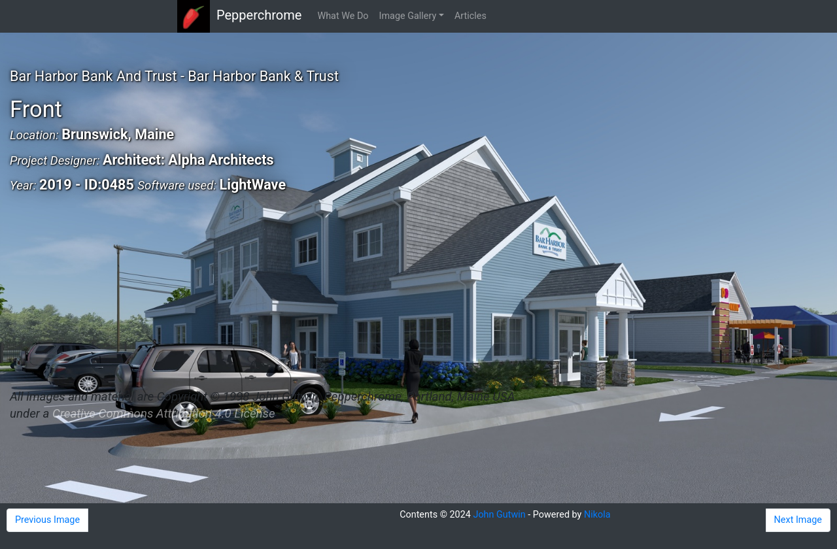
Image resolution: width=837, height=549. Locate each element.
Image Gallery (408, 16)
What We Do (342, 16)
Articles (470, 16)
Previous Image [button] (47, 519)
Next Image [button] (798, 519)
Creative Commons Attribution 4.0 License (163, 414)
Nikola (597, 514)
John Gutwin (499, 514)
